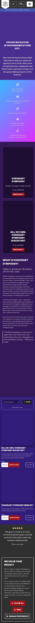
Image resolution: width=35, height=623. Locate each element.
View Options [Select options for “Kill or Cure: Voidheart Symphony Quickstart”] (13, 464)
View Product (18, 194)
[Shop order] (11, 401)
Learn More (30, 464)
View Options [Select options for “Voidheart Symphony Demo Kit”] (14, 517)
